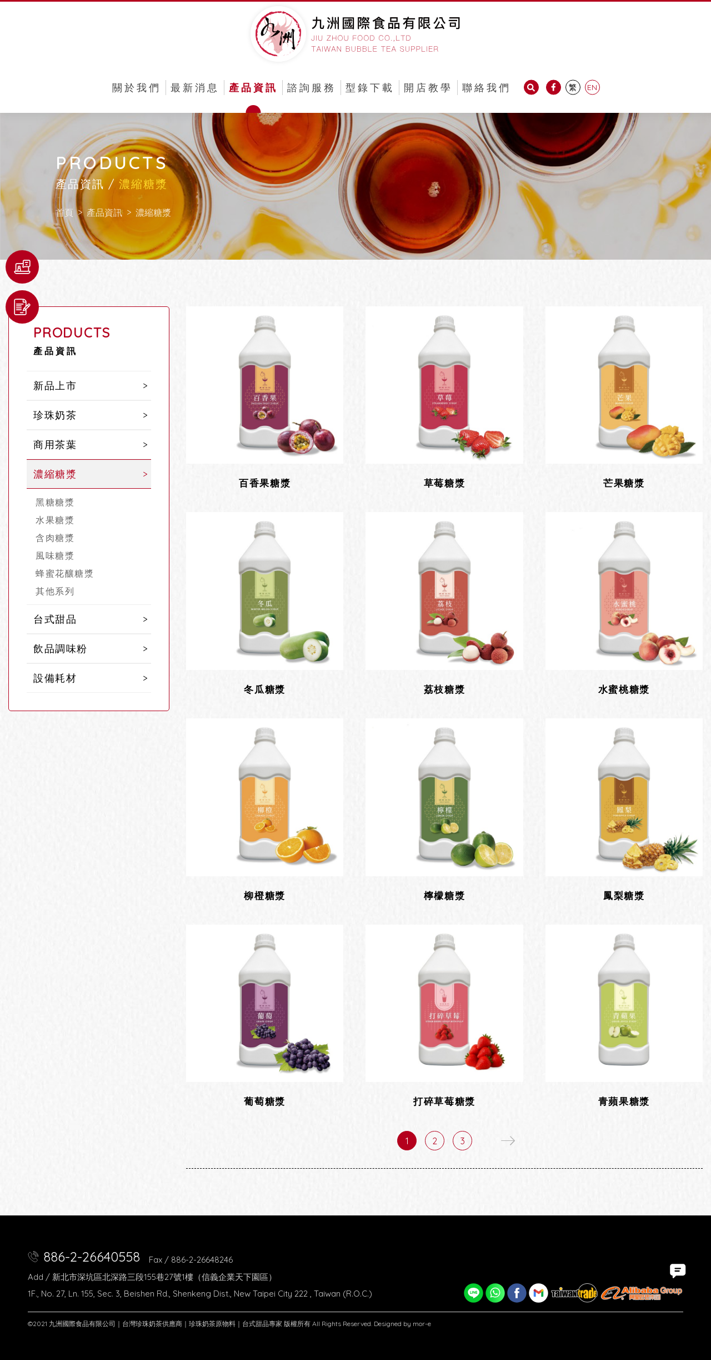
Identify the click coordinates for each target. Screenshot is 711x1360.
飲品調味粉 (60, 648)
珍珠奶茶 (55, 415)
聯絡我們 (486, 87)
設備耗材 (55, 678)
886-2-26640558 (91, 1256)
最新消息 (195, 87)
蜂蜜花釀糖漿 (65, 573)
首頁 (64, 212)
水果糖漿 (55, 519)
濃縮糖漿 (153, 212)
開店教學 (428, 87)
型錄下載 (370, 87)
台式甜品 (55, 619)
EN (592, 87)
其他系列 (55, 591)
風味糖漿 (55, 555)
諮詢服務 (311, 87)
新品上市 (55, 385)
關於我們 (136, 87)
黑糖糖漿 (55, 502)
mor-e (422, 1323)
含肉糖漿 (55, 537)
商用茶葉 (55, 444)
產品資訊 (253, 87)
